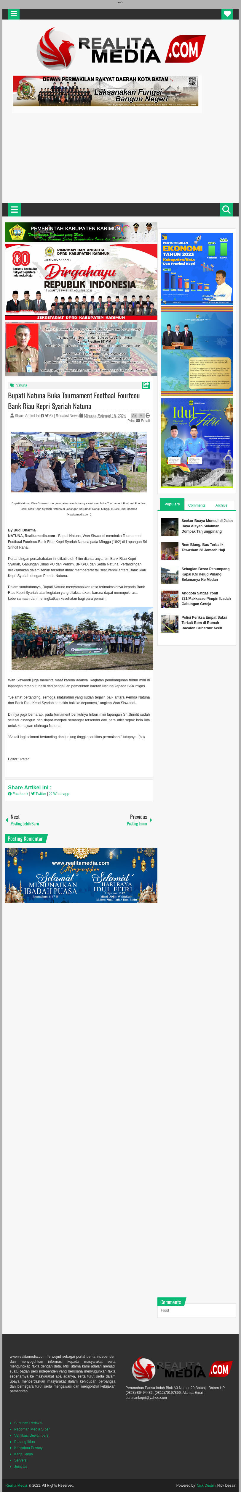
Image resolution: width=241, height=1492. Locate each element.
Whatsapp (59, 794)
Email (143, 421)
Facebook (18, 794)
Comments (196, 505)
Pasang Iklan (24, 1442)
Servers (20, 1460)
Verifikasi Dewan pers (31, 1435)
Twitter (39, 794)
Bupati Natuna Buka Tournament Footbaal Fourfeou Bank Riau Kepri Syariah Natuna (74, 400)
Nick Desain (206, 1485)
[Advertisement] (120, 157)
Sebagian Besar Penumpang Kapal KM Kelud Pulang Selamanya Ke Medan (205, 574)
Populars (172, 504)
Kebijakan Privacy (28, 1448)
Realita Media (16, 1485)
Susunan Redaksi (28, 1423)
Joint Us (20, 1466)
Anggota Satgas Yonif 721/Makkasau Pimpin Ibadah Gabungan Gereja (206, 598)
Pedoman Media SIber (32, 1429)
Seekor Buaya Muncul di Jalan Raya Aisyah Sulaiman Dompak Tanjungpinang (207, 526)
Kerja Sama (23, 1454)
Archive (221, 505)
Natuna (21, 385)
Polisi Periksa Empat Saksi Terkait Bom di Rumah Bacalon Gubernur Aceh (204, 622)
